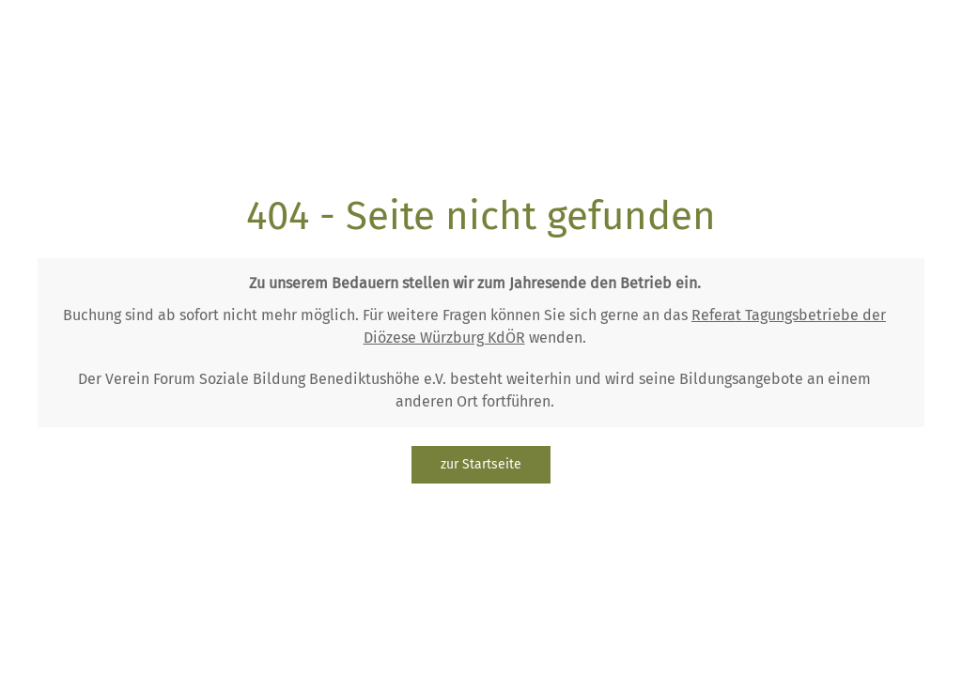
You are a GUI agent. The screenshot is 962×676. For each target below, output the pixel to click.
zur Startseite (481, 464)
